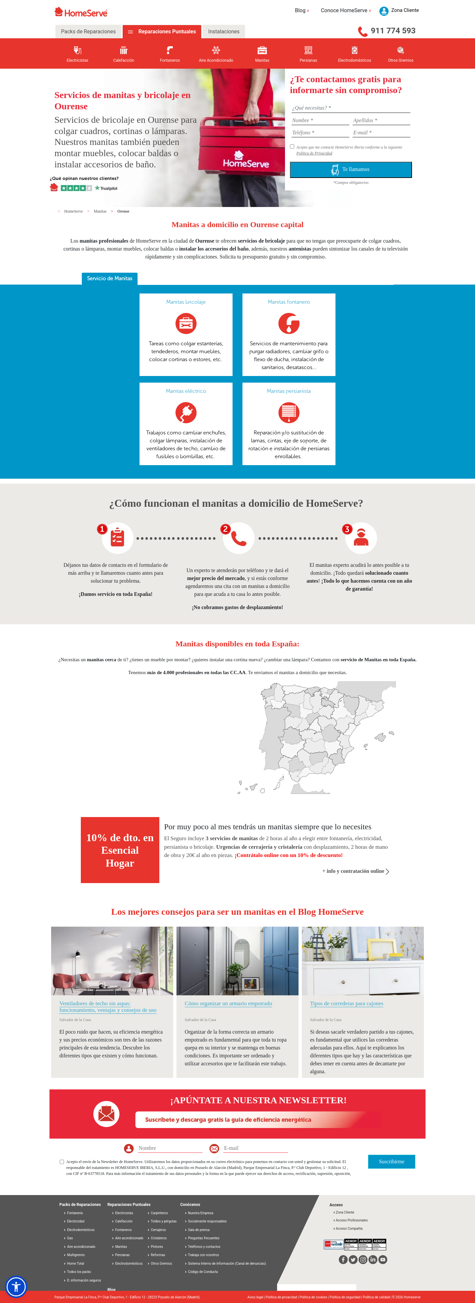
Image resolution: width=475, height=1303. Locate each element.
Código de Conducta (201, 1272)
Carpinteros (157, 1213)
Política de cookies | (315, 1297)
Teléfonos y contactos (202, 1247)
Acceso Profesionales (350, 1220)
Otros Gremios (159, 1263)
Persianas (120, 1255)
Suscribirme (391, 1161)
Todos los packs (77, 1272)
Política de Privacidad (314, 153)
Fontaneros (121, 1230)
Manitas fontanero (289, 302)
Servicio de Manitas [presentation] (109, 278)
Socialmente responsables (205, 1221)
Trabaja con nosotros (201, 1255)
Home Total (73, 1263)
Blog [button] (303, 10)
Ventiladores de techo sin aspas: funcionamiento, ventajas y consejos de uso (108, 1006)
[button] (16, 1286)
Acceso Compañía (348, 1228)
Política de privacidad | (283, 1297)
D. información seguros (82, 1280)
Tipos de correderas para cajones (346, 1003)
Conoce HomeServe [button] (347, 10)
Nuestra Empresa (198, 1213)
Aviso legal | (256, 1297)
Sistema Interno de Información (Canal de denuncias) (227, 1263)
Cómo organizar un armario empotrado (228, 1003)
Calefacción (122, 1221)
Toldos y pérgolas (162, 1221)
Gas (68, 1238)
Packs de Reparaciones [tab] (88, 31)
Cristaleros (157, 1238)
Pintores (155, 1247)
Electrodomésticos (79, 1230)
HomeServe (74, 211)
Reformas (156, 1255)
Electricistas (122, 1213)
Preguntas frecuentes (202, 1238)
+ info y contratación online (355, 871)
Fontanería (73, 1213)
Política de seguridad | (346, 1297)
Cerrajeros (156, 1230)
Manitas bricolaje (186, 302)
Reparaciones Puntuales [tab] (166, 31)
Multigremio (74, 1255)
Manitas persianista (289, 391)
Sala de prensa (197, 1230)
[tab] (110, 279)
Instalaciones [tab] (223, 31)
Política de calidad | (377, 1297)
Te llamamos (351, 170)
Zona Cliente (343, 1212)
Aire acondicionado (79, 1247)
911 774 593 (393, 30)
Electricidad (73, 1221)
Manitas (101, 211)
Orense (123, 211)
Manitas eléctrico (186, 391)
